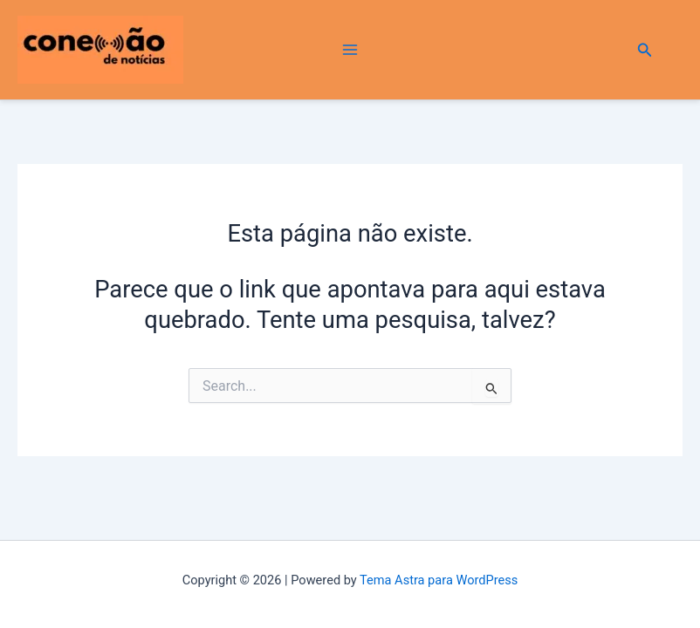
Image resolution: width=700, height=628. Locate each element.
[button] (645, 50)
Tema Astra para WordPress (439, 580)
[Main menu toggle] (349, 50)
